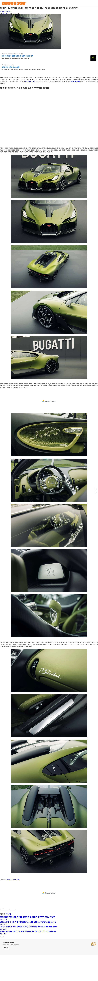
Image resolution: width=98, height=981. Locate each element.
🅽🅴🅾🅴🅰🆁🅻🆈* (14, 4)
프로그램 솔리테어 (37, 82)
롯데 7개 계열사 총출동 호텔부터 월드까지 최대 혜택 (17, 56)
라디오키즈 (5, 13)
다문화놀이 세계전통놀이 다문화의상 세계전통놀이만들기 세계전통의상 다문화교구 (23, 69)
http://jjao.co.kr (6, 65)
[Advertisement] (49, 401)
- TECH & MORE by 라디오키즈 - (11, 945)
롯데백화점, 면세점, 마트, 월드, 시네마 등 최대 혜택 (15, 58)
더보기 (8, 914)
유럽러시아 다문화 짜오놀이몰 (10, 67)
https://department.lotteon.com (11, 53)
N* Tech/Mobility (5, 11)
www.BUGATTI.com (12, 879)
